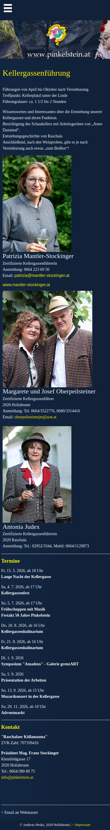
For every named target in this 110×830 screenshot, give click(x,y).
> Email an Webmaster (19, 812)
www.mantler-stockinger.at (26, 284)
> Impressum (81, 825)
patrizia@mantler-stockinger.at (42, 275)
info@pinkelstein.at (17, 777)
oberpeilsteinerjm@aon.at (36, 417)
